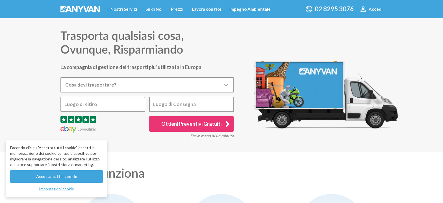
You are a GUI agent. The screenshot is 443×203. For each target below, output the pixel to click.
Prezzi (177, 9)
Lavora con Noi (206, 9)
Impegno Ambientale (250, 9)
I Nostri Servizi (122, 9)
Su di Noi (154, 9)
